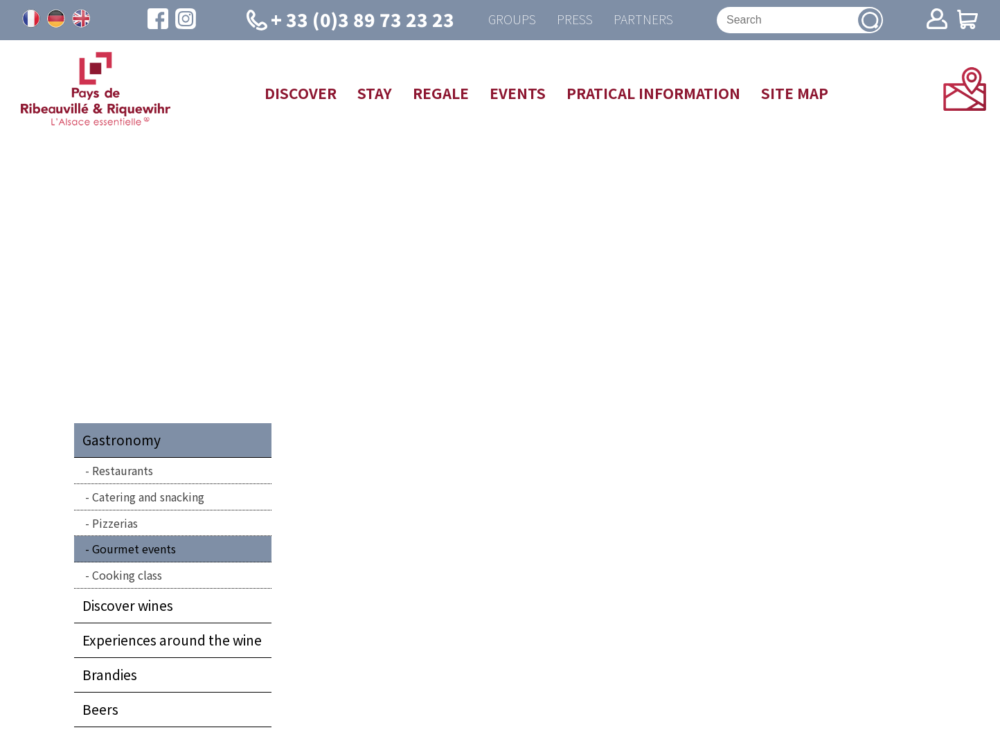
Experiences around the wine (172, 640)
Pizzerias (115, 523)
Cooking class (127, 575)
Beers (100, 709)
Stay (374, 92)
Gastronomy (121, 439)
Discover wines (127, 605)
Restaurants (122, 470)
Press (575, 20)
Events (518, 92)
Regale (441, 92)
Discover (301, 92)
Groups (512, 20)
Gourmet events (134, 548)
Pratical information (653, 92)
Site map (794, 92)
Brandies (109, 674)
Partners (643, 20)
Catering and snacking (148, 496)
